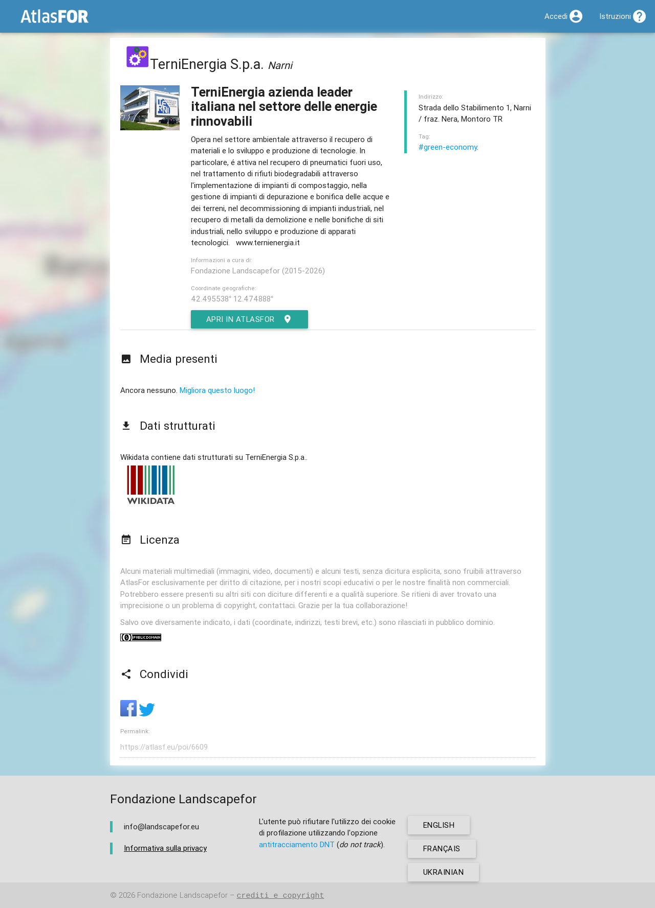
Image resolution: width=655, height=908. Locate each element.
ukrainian (443, 872)
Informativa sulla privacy (165, 848)
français (442, 848)
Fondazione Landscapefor (182, 895)
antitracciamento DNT (297, 844)
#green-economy (448, 147)
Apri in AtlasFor (250, 319)
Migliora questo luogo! (217, 390)
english (439, 825)
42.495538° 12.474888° (232, 299)
